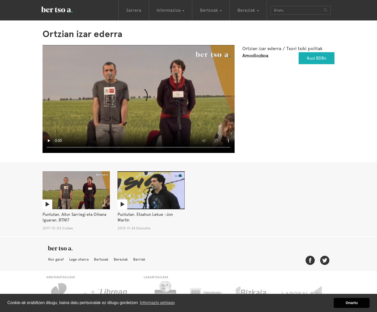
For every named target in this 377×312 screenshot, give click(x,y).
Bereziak (121, 259)
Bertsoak (101, 259)
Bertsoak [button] (211, 10)
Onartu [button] (352, 303)
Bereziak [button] (248, 10)
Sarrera (133, 10)
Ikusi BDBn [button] (316, 58)
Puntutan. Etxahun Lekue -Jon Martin (145, 217)
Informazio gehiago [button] (157, 302)
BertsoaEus (64, 9)
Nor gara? (56, 259)
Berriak (139, 259)
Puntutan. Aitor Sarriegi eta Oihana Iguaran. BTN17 (74, 217)
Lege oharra (79, 259)
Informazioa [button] (170, 10)
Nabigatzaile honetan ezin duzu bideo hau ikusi (139, 99)
